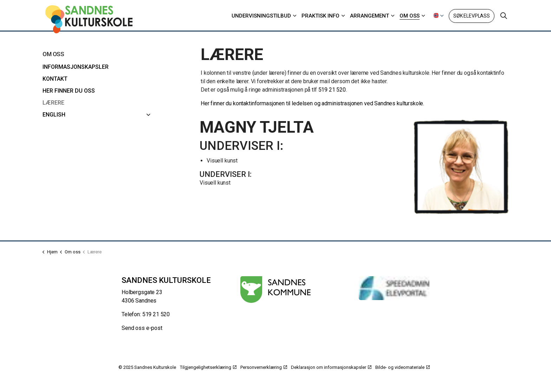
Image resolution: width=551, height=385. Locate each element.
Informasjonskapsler (76, 67)
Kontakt (55, 78)
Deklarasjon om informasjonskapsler (331, 367)
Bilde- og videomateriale (402, 367)
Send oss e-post (142, 328)
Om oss (410, 16)
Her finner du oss (69, 90)
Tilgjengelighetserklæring (208, 367)
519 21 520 (332, 89)
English (54, 114)
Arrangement (369, 16)
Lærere (53, 102)
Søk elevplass (471, 15)
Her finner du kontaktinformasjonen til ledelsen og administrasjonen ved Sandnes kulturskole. (312, 103)
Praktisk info (320, 16)
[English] (148, 115)
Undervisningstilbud (261, 16)
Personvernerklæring (263, 367)
